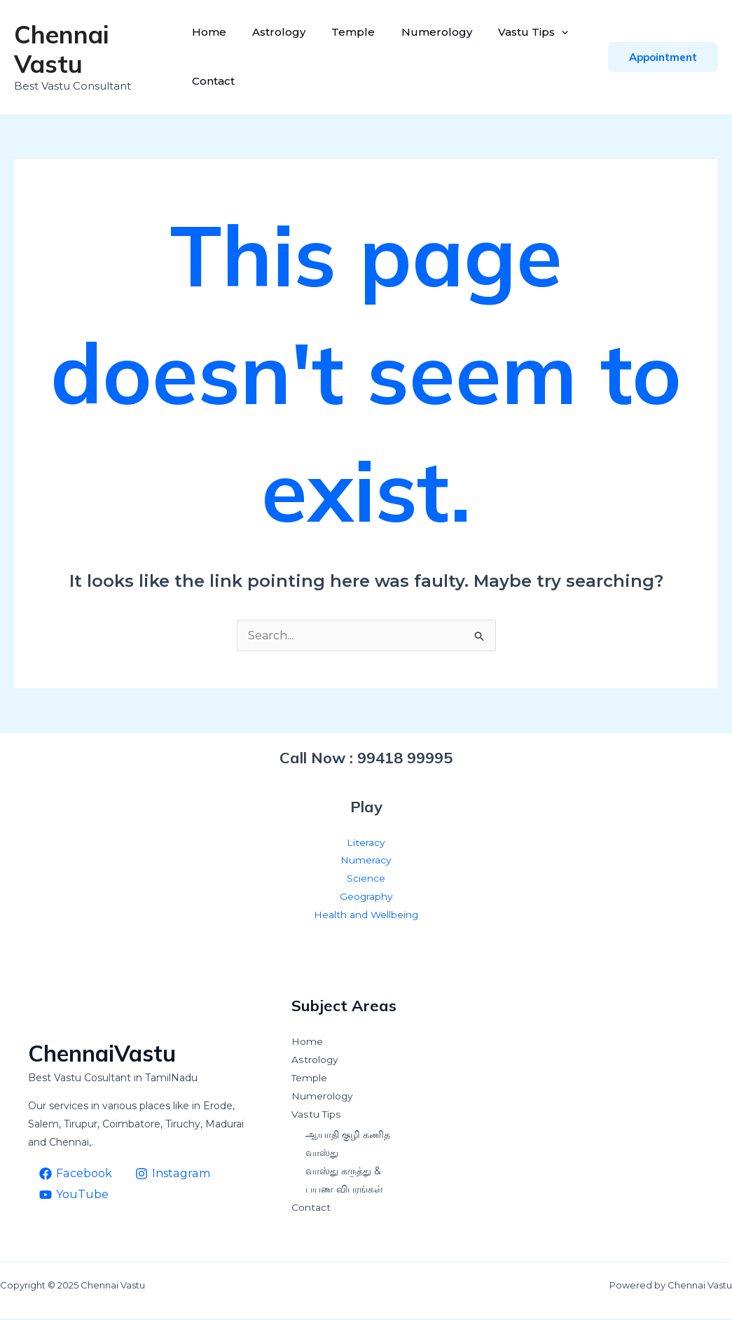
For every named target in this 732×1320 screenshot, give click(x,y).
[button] (663, 57)
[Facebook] (75, 1174)
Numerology (429, 32)
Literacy (366, 843)
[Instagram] (171, 1174)
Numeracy (366, 861)
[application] (550, 32)
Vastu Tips (522, 32)
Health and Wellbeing (366, 916)
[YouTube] (74, 1195)
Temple (349, 32)
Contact (216, 81)
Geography (366, 897)
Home (212, 32)
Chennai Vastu (61, 49)
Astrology (278, 32)
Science (366, 879)
